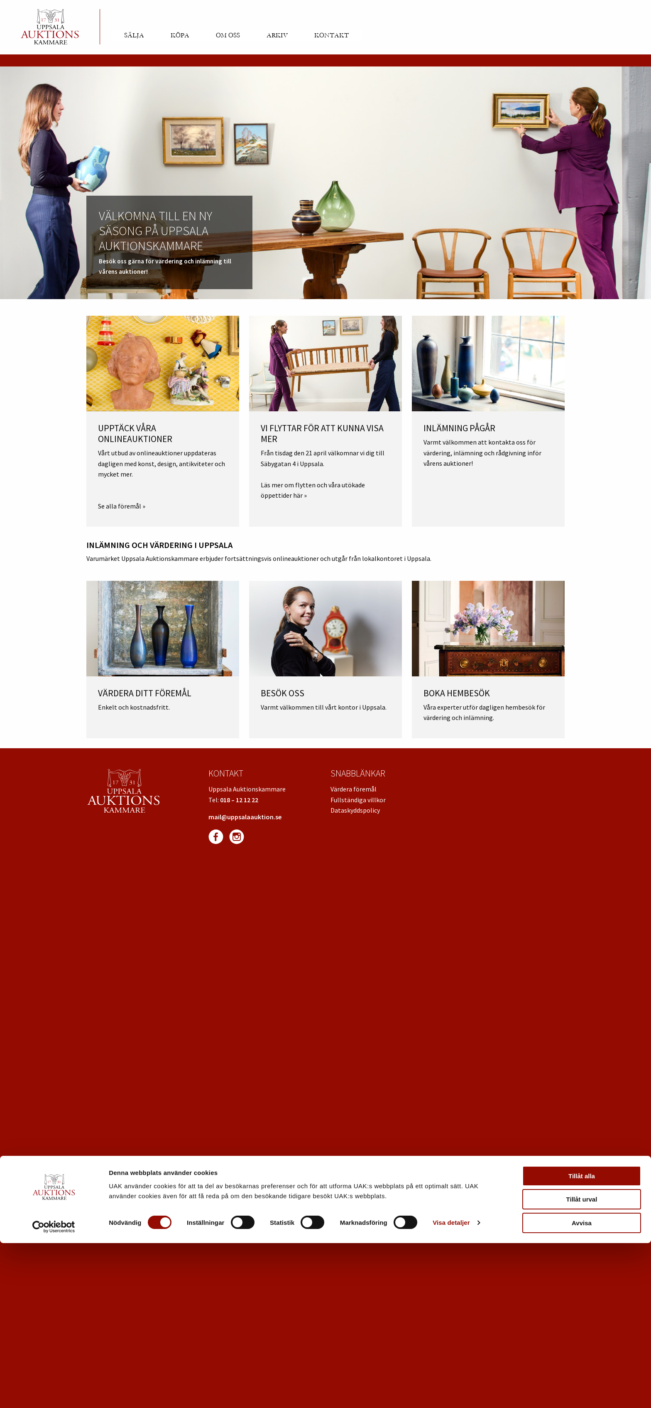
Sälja (134, 35)
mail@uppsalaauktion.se (244, 817)
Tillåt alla (581, 1340)
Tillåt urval (581, 1364)
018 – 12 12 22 (239, 800)
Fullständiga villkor (358, 800)
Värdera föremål (353, 789)
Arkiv (277, 35)
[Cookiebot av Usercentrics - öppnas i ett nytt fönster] (53, 1392)
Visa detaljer (451, 1387)
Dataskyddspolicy (355, 810)
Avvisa (582, 1387)
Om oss (228, 35)
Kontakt (331, 35)
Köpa (180, 35)
